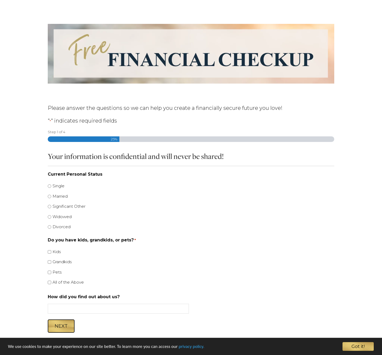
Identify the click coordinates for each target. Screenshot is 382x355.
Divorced (62, 226)
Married (60, 196)
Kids (57, 251)
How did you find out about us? (84, 296)
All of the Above (68, 282)
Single (58, 185)
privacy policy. (191, 347)
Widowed (62, 216)
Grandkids (62, 261)
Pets (57, 272)
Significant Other (69, 206)
